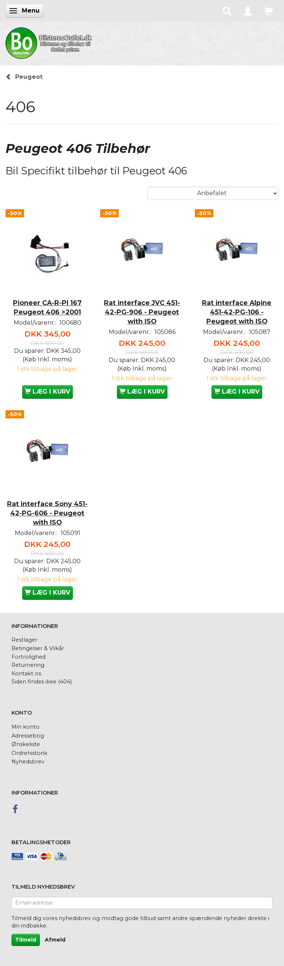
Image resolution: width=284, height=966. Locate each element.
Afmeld (55, 939)
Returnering (27, 665)
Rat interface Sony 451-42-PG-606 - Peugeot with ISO (47, 513)
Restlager (24, 639)
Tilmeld (25, 939)
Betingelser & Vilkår (37, 648)
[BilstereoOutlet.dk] (50, 42)
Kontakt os (26, 673)
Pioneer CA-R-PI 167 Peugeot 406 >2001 (47, 307)
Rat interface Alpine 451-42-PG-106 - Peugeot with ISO (236, 312)
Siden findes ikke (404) (41, 681)
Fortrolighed (28, 657)
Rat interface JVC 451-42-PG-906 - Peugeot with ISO (142, 312)
